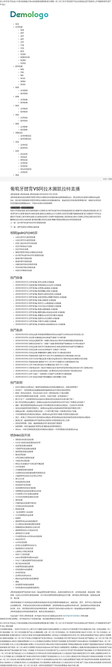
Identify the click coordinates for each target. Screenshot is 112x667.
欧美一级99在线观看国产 (44, 665)
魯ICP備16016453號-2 (72, 616)
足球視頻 (24, 118)
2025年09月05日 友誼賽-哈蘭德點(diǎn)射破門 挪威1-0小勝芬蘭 (40, 337)
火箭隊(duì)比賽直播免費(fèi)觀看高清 (30, 473)
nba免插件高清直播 (23, 485)
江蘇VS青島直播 (27, 217)
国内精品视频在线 (91, 647)
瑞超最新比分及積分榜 (24, 548)
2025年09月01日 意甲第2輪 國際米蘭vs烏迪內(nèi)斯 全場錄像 (40, 312)
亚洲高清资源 (75, 632)
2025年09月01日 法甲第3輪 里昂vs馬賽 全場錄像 (34, 282)
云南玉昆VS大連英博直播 (25, 237)
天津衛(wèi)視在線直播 (24, 506)
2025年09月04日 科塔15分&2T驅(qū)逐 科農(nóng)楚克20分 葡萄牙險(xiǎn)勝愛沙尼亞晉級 (51, 359)
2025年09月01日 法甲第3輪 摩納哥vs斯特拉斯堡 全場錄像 (38, 294)
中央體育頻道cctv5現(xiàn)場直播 (28, 536)
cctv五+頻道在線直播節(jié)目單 (28, 443)
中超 (22, 45)
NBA (22, 69)
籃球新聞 (24, 93)
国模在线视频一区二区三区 (13, 638)
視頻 (17, 115)
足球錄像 (24, 100)
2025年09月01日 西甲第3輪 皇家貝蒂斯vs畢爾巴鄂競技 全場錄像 (41, 297)
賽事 (17, 124)
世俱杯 (23, 54)
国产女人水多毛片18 (61, 650)
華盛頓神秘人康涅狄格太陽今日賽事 (68, 217)
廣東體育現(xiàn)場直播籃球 (26, 521)
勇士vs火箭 (19, 479)
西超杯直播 (19, 509)
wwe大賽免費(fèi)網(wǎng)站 (26, 557)
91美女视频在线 (84, 629)
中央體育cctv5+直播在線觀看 (26, 494)
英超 (22, 30)
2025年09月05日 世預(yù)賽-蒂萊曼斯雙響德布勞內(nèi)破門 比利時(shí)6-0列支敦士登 (49, 334)
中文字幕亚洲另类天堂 (101, 650)
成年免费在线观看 (24, 659)
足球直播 (18, 27)
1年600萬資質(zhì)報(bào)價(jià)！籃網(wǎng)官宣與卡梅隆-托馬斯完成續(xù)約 (46, 414)
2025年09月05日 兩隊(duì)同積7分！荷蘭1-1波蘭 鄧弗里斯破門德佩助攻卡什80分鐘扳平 (50, 344)
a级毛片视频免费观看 (20, 641)
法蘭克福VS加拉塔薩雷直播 (26, 264)
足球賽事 (24, 127)
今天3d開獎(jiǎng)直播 (24, 515)
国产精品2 (55, 647)
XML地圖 (84, 616)
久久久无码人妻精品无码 (70, 656)
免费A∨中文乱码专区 (36, 644)
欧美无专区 (71, 635)
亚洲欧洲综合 (15, 635)
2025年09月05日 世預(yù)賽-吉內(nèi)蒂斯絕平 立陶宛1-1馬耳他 (40, 350)
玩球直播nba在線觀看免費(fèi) (27, 588)
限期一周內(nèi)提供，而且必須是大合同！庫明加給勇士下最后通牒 (42, 393)
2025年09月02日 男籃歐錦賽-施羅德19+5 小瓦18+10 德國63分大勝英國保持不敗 (47, 362)
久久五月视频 (5, 656)
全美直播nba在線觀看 (24, 569)
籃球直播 (18, 66)
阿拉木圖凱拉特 (27, 208)
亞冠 (22, 48)
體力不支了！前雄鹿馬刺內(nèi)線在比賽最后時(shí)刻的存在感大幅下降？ (44, 399)
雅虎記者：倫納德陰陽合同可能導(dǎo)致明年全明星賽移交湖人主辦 (42, 420)
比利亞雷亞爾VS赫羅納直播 (72, 214)
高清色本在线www (43, 647)
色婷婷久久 (8, 662)
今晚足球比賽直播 (22, 461)
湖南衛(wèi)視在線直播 (24, 439)
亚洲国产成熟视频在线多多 (93, 644)
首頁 (17, 24)
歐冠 (22, 51)
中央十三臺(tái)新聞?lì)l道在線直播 (29, 560)
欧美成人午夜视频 (59, 635)
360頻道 (23, 157)
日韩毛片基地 (26, 635)
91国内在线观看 (60, 644)
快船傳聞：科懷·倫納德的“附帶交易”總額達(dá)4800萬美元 (38, 426)
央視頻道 (24, 172)
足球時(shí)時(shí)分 (23, 576)
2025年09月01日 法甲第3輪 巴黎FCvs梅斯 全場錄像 (35, 321)
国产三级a (84, 662)
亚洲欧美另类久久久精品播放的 (26, 662)
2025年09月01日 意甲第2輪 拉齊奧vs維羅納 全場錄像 (36, 288)
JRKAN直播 (84, 595)
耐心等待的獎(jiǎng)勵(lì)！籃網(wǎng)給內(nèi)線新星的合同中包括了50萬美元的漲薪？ (50, 402)
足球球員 (24, 145)
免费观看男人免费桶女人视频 (71, 647)
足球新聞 (24, 90)
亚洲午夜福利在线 (54, 653)
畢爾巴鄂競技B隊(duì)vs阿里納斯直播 (66, 220)
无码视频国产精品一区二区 (99, 641)
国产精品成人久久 (19, 653)
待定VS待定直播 (21, 249)
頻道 (17, 151)
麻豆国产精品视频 (11, 650)
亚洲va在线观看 (95, 662)
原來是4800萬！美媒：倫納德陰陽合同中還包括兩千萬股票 (38, 423)
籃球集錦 (24, 112)
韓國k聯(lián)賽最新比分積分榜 (27, 527)
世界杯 (23, 63)
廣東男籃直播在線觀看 (24, 452)
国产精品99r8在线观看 (90, 659)
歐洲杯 (23, 60)
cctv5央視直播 (21, 542)
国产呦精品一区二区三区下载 (97, 638)
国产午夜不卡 (37, 659)
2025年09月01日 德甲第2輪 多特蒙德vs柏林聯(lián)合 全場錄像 (40, 324)
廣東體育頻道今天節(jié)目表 (26, 530)
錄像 (17, 97)
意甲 (22, 36)
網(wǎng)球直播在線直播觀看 (27, 579)
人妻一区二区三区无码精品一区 (56, 632)
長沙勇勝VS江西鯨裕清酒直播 (84, 211)
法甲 (22, 42)
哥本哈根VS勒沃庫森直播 (25, 267)
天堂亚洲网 (4, 644)
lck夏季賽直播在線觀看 (24, 567)
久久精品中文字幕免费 (68, 629)
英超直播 (91, 592)
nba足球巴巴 (20, 539)
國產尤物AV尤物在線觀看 (49, 629)
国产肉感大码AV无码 (31, 656)
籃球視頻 (24, 121)
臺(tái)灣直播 (20, 455)
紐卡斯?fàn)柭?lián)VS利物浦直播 (58, 211)
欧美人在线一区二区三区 (23, 665)
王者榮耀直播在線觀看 (24, 470)
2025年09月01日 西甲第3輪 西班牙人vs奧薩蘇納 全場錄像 (38, 303)
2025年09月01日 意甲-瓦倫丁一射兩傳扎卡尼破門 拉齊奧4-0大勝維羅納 (43, 374)
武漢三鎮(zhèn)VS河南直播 (26, 243)
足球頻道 (24, 163)
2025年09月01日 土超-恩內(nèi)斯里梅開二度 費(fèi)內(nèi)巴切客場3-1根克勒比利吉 (48, 371)
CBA (22, 72)
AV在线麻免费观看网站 (42, 635)
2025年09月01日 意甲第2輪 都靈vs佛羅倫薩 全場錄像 (36, 309)
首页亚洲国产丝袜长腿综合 (77, 641)
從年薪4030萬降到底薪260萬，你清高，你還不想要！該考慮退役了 (42, 396)
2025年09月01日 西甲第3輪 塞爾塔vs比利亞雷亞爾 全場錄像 (39, 315)
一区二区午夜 (5, 653)
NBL (22, 75)
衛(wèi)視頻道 (25, 169)
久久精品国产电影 (69, 653)
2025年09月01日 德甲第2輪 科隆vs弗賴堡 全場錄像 (35, 300)
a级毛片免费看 (29, 647)
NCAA (22, 78)
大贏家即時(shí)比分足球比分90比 (28, 476)
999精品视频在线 (75, 644)
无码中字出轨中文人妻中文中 (26, 629)
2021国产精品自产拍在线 (74, 638)
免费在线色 (56, 662)
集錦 (17, 106)
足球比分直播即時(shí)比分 (26, 545)
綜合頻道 (24, 154)
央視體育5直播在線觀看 (24, 585)
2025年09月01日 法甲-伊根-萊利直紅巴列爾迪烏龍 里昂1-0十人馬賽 (42, 365)
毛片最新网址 (45, 662)
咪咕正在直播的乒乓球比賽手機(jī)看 (29, 464)
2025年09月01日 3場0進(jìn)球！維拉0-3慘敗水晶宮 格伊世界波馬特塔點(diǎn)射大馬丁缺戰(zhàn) (54, 368)
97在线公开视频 (31, 638)
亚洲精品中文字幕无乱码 (36, 653)
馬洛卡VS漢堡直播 (17, 211)
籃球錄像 (24, 102)
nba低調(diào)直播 (22, 482)
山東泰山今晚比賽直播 (24, 551)
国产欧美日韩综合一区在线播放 (50, 638)
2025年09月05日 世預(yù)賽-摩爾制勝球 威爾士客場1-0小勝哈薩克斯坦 (43, 353)
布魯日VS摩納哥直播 (23, 270)
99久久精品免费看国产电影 (69, 659)
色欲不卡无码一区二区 (90, 632)
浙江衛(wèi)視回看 (22, 563)
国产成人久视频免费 (35, 632)
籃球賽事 (24, 130)
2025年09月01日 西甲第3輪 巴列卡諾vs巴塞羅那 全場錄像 (38, 306)
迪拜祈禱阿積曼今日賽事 (35, 211)
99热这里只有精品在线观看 (92, 656)
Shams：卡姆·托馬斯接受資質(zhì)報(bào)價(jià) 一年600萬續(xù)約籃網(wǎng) (46, 429)
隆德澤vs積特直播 (32, 214)
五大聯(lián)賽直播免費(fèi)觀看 (27, 524)
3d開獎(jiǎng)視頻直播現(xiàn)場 (28, 491)
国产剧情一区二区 (15, 647)
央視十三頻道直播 (22, 554)
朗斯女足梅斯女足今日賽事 (50, 214)
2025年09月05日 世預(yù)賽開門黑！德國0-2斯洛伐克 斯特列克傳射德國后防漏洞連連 (49, 341)
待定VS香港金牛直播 (23, 246)
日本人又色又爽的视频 (19, 644)
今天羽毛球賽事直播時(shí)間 (26, 497)
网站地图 (9, 626)
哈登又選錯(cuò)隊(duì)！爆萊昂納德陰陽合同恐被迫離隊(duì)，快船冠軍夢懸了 (46, 387)
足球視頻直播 (80, 592)
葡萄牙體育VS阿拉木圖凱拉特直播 (28, 252)
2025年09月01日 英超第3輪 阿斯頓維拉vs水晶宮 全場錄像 (38, 285)
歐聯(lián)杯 (25, 57)
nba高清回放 (20, 572)
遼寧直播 (18, 500)
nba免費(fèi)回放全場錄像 (25, 488)
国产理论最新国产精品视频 (81, 650)
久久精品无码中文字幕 (70, 662)
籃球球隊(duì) (25, 139)
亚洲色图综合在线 (51, 659)
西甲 (22, 33)
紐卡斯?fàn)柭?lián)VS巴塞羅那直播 (31, 223)
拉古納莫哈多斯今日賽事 (44, 217)
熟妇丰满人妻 (73, 665)
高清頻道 (24, 166)
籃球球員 (24, 148)
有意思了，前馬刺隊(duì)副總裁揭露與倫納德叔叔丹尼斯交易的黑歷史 (43, 390)
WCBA (22, 84)
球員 (17, 142)
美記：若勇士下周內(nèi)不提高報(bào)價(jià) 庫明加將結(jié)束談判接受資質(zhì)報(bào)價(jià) (52, 417)
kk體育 (18, 518)
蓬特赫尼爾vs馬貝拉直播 (41, 220)
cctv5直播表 (20, 467)
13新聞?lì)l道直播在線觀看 (25, 449)
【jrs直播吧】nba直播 (24, 512)
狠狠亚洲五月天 (83, 653)
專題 (17, 175)
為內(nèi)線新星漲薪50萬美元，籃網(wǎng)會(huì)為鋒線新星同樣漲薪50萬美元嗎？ (48, 408)
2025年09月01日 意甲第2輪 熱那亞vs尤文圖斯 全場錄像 (37, 318)
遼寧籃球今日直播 (22, 533)
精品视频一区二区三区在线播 (14, 632)
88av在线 (50, 644)
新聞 (17, 87)
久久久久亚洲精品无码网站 (40, 641)
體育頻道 (24, 160)
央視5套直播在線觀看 (23, 446)
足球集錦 (24, 109)
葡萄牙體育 (15, 208)
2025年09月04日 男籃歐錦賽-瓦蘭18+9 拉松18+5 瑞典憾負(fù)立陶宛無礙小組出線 (48, 356)
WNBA (23, 81)
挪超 (17, 582)
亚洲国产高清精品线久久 (50, 656)
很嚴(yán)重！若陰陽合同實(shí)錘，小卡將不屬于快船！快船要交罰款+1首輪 (45, 411)
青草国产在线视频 (59, 641)
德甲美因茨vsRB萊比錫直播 (28, 227)
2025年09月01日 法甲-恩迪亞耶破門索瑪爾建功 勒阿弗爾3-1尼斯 (40, 377)
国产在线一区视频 (27, 650)
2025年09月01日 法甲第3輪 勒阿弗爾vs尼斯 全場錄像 (36, 291)
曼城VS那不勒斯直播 (23, 258)
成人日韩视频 (17, 656)
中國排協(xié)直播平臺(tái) (25, 503)
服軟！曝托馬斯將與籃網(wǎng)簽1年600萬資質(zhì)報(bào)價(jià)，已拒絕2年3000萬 (49, 405)
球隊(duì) (19, 133)
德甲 (22, 39)
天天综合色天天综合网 (43, 650)
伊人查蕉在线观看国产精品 (88, 635)
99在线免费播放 (60, 665)
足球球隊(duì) (25, 136)
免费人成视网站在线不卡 (100, 653)
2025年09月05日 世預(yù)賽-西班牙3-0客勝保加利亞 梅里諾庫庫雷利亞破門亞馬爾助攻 (49, 347)
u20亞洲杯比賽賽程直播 (24, 458)
